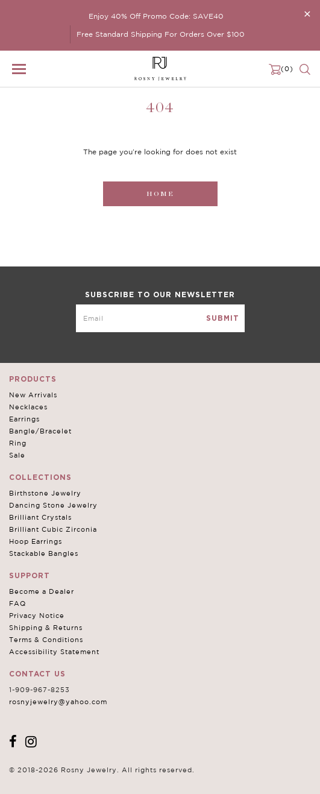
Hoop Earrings (35, 541)
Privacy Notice (36, 615)
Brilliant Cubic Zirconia (53, 529)
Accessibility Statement (54, 651)
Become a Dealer (41, 591)
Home (160, 194)
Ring (18, 443)
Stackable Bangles (43, 553)
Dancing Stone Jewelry (53, 505)
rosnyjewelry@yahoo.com (58, 701)
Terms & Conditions (46, 639)
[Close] (307, 13)
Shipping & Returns (46, 627)
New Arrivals (33, 395)
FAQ (17, 603)
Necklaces (28, 407)
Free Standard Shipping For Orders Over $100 (161, 34)
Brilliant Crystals (40, 517)
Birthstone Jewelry (45, 493)
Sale (17, 455)
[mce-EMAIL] (160, 318)
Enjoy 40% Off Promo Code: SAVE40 (156, 16)
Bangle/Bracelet (40, 431)
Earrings (24, 419)
